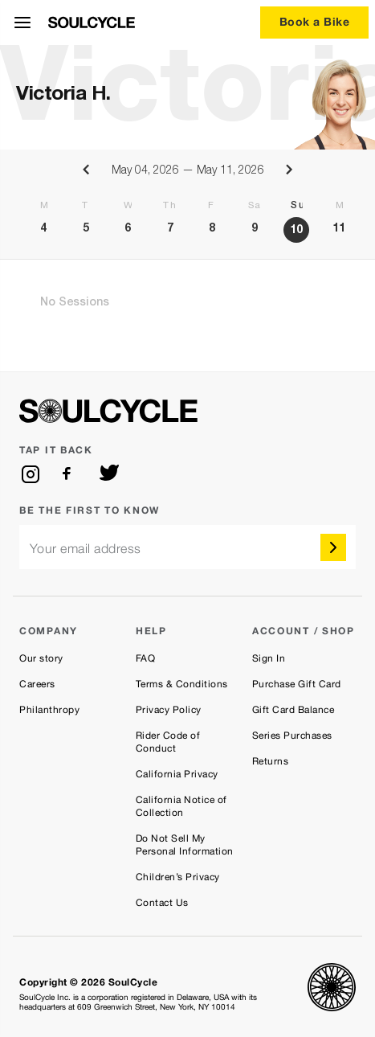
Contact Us (162, 902)
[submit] (333, 547)
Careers (37, 684)
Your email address (85, 548)
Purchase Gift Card (296, 684)
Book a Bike (314, 21)
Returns (270, 761)
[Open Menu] (22, 22)
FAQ (146, 658)
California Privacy (177, 774)
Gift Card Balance (293, 709)
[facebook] (70, 474)
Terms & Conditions (182, 684)
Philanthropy (49, 709)
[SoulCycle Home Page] (91, 22)
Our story (41, 658)
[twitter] (109, 474)
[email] (187, 547)
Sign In (269, 658)
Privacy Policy (169, 709)
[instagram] (30, 474)
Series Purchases (292, 735)
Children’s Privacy (178, 877)
